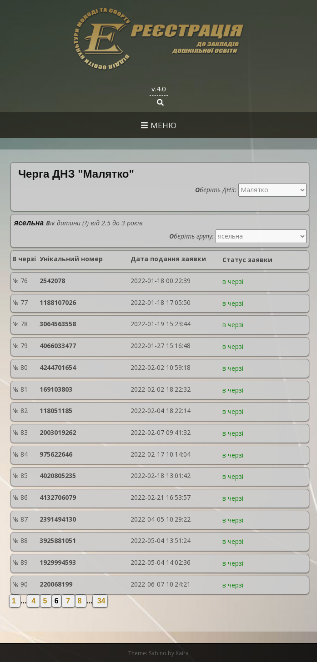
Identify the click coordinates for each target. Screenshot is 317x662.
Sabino (157, 653)
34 (100, 601)
